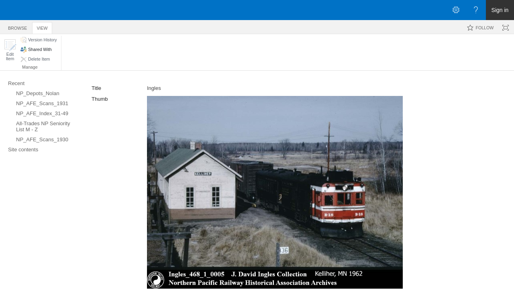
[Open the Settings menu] (456, 10)
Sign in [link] (500, 10)
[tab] (17, 26)
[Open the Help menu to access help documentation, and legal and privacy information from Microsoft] (476, 10)
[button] (10, 50)
